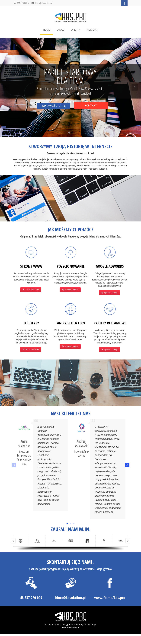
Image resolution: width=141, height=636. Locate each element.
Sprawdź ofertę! (31, 290)
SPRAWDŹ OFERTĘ (54, 105)
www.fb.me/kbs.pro (109, 597)
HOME (46, 29)
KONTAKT (92, 29)
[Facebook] (124, 3)
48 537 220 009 (31, 597)
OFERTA (75, 29)
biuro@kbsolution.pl (41, 3)
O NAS (60, 29)
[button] (127, 465)
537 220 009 (20, 3)
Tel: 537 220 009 (56, 624)
